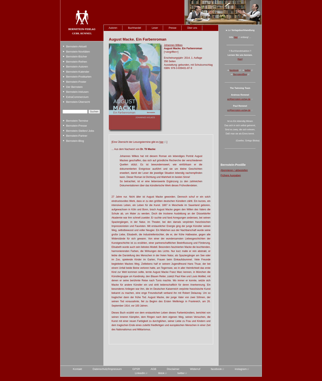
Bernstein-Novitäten (78, 51)
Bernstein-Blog (75, 140)
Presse (172, 27)
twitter (248, 70)
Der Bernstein (74, 86)
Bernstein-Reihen (76, 61)
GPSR (136, 369)
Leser (155, 27)
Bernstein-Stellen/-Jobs (80, 130)
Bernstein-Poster (76, 81)
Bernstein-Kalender (77, 71)
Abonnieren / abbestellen (234, 170)
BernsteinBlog (240, 74)
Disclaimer (173, 369)
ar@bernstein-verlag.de (239, 99)
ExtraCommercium (77, 96)
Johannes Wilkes (173, 45)
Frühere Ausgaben (231, 175)
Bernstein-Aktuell (76, 46)
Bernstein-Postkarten (78, 76)
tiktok (161, 373)
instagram (241, 369)
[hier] (240, 59)
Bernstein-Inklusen (77, 91)
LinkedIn (140, 373)
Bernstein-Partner (76, 135)
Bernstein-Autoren (77, 66)
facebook (234, 70)
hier (161, 142)
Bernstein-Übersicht (78, 101)
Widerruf (195, 369)
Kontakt (77, 369)
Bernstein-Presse (76, 125)
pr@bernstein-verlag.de (239, 110)
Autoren (113, 27)
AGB (153, 369)
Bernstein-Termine (77, 120)
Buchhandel (134, 27)
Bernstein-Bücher (76, 56)
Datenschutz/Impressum (107, 369)
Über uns (192, 27)
